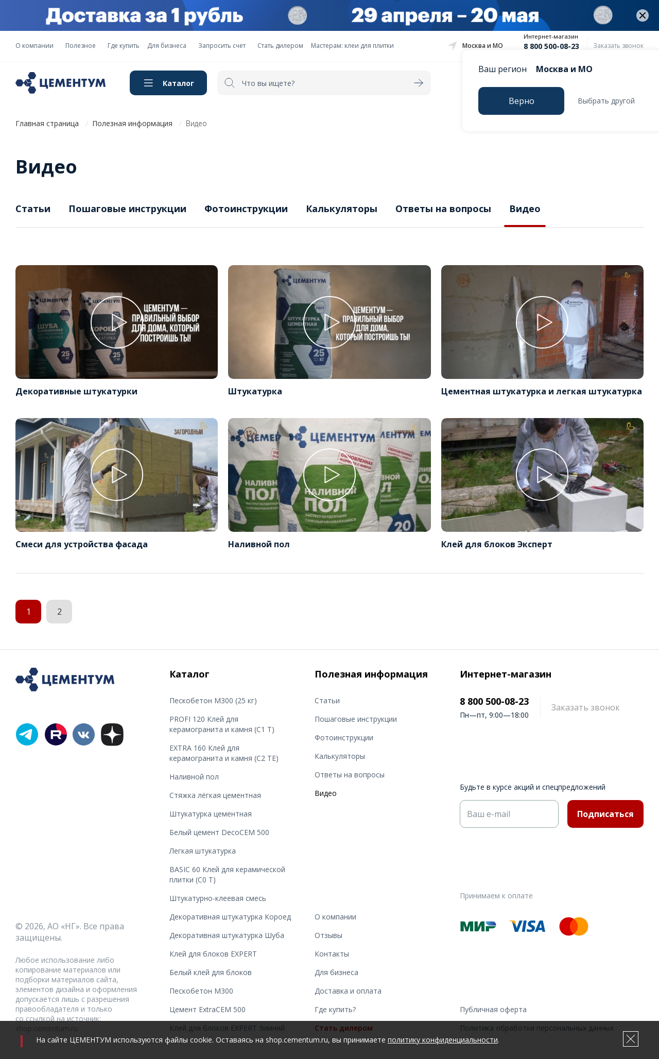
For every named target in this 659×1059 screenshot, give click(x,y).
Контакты (332, 954)
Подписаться (605, 814)
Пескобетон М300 (201, 991)
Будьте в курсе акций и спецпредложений (532, 787)
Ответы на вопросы (443, 208)
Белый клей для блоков (210, 972)
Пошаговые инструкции (127, 208)
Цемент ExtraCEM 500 (207, 1009)
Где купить (124, 45)
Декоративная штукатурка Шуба (226, 935)
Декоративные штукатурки (76, 391)
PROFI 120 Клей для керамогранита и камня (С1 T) (221, 724)
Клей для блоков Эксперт (496, 544)
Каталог (178, 83)
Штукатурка (255, 391)
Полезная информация (132, 123)
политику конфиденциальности (443, 1040)
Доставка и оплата (348, 991)
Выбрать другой (606, 101)
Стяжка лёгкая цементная (215, 795)
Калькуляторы (341, 208)
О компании (34, 45)
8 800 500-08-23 (551, 46)
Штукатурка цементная (210, 814)
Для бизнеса (166, 45)
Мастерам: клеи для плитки (352, 45)
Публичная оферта (493, 1009)
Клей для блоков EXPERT (213, 954)
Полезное (80, 45)
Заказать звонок (618, 45)
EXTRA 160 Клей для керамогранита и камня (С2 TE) (224, 753)
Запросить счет (222, 45)
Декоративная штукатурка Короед (230, 917)
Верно (521, 101)
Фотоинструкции (246, 208)
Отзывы (328, 935)
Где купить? (335, 1009)
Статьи (32, 208)
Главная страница (47, 123)
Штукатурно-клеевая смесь (217, 898)
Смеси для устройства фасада (81, 544)
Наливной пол (259, 544)
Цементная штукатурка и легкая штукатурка (541, 391)
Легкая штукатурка (202, 851)
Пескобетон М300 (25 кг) (213, 700)
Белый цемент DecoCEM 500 (219, 832)
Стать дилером (280, 45)
